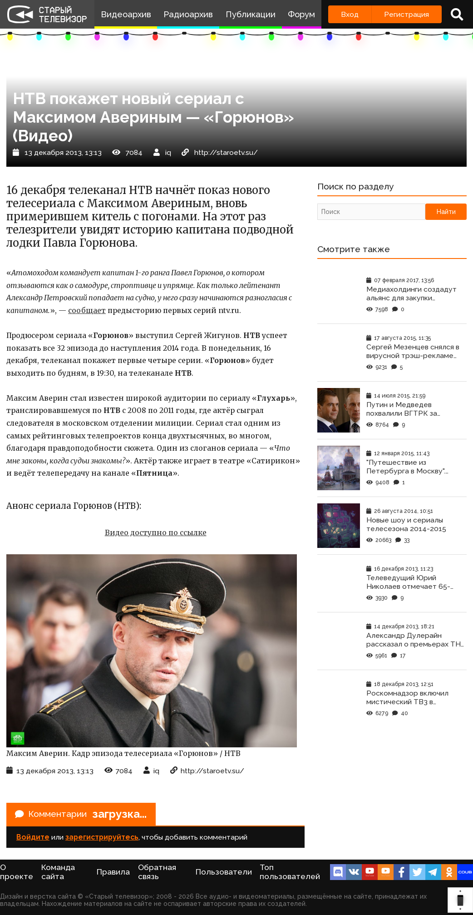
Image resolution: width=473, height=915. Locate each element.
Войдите (32, 838)
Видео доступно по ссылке (156, 532)
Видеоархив (126, 14)
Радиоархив (188, 14)
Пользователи (224, 872)
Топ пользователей (290, 873)
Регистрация (406, 14)
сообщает (87, 310)
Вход (350, 14)
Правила (113, 872)
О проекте (16, 873)
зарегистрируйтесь (101, 838)
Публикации (251, 14)
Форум (301, 14)
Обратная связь (157, 873)
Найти (446, 212)
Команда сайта (58, 873)
